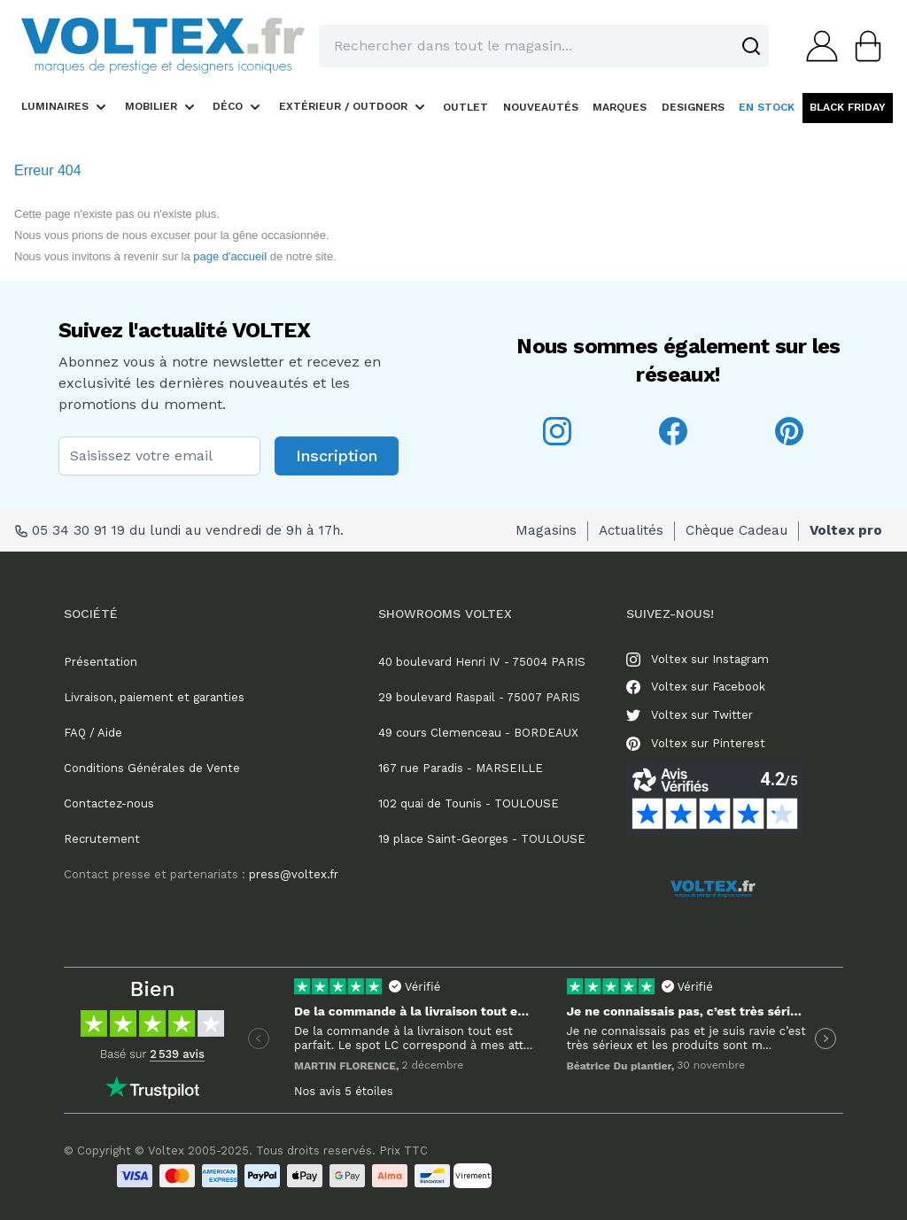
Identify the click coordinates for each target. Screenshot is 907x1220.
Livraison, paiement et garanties (154, 697)
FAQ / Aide (93, 732)
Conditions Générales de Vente (152, 768)
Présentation (100, 661)
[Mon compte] (817, 46)
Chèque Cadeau (736, 530)
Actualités (631, 530)
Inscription (336, 455)
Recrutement (102, 839)
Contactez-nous (109, 803)
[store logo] (163, 45)
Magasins (546, 530)
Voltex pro (846, 530)
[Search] (751, 46)
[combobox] (544, 46)
